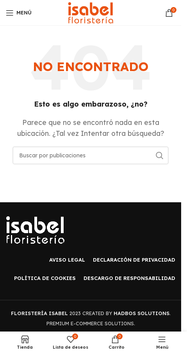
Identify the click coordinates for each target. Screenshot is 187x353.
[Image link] (35, 229)
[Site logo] (90, 12)
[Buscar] (90, 155)
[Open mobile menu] (19, 13)
